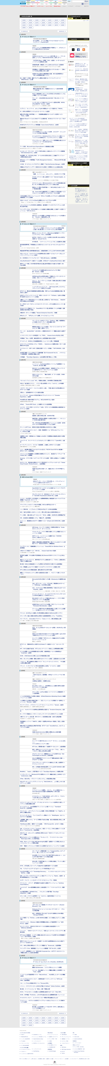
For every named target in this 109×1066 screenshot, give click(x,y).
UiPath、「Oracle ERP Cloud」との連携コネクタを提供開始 (36, 404)
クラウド (64, 6)
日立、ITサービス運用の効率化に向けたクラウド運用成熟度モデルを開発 (81, 136)
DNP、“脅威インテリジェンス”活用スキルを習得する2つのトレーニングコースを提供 (42, 846)
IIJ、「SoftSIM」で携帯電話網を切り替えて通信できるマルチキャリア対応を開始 (81, 131)
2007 (56, 25)
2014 (56, 22)
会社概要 (66, 1058)
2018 (30, 22)
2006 (62, 25)
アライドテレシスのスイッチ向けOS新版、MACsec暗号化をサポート (38, 504)
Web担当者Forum (24, 1036)
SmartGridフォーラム (37, 1034)
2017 (37, 22)
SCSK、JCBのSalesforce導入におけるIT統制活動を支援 (35, 655)
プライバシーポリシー (59, 1058)
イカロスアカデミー (65, 1043)
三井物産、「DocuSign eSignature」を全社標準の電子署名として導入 (38, 357)
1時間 (70, 18)
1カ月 (86, 18)
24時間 (75, 18)
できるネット (23, 1051)
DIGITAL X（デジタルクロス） (39, 1043)
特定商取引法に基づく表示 (84, 1058)
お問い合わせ (34, 1058)
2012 (24, 25)
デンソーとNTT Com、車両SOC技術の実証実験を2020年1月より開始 (38, 427)
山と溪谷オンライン (53, 1045)
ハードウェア (70, 6)
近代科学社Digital (52, 1051)
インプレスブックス (37, 1049)
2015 (49, 22)
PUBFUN (74, 1041)
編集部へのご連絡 (49, 1058)
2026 (24, 20)
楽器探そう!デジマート (53, 1036)
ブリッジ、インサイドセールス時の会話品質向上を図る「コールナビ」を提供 (40, 666)
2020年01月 (61, 31)
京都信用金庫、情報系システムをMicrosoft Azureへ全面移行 (48, 64)
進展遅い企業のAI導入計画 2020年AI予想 (43, 415)
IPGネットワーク (76, 1045)
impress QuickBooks (78, 1038)
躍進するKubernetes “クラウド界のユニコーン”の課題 (47, 967)
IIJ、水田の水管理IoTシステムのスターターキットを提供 (35, 111)
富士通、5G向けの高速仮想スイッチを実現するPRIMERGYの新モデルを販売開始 (41, 564)
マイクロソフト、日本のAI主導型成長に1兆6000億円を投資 (81, 70)
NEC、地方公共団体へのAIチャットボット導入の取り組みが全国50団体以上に (40, 512)
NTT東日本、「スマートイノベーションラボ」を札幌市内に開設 (49, 241)
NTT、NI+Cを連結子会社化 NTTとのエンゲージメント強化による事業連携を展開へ (42, 648)
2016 (43, 22)
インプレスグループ (74, 1058)
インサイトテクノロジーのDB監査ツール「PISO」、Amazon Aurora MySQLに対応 (42, 335)
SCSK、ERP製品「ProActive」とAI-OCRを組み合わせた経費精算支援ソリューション (42, 994)
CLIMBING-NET (52, 1047)
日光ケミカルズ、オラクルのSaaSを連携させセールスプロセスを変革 (38, 200)
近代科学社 (50, 1049)
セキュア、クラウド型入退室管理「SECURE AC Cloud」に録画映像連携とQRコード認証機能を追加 (78, 120)
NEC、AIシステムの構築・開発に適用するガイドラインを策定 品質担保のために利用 (42, 658)
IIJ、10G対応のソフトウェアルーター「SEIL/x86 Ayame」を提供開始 (38, 258)
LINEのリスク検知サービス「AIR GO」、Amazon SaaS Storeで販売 (38, 550)
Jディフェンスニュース (66, 1036)
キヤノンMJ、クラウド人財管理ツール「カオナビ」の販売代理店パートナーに (40, 896)
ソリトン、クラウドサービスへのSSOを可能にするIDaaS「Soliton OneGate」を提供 (42, 986)
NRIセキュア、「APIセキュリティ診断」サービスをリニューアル (37, 315)
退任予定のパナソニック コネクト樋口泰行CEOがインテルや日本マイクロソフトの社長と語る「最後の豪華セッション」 (81, 191)
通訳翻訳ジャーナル (65, 1038)
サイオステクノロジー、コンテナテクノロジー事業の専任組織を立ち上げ (39, 997)
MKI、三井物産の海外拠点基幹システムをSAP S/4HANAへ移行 (48, 766)
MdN (61, 1045)
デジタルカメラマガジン (26, 1049)
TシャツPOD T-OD (53, 1038)
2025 (30, 20)
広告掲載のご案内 (41, 1058)
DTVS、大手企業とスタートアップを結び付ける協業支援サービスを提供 (39, 865)
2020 (62, 20)
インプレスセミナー (37, 1041)
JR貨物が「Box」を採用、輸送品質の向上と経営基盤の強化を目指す (38, 338)
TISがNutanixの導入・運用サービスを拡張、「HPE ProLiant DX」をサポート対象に (42, 824)
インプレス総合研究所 (25, 1038)
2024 (37, 20)
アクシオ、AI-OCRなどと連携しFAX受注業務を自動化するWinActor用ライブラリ (41, 613)
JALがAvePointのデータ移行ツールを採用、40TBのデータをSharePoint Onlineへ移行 (42, 260)
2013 (62, 22)
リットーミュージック (53, 1034)
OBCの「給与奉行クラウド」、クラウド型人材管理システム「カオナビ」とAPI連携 (42, 383)
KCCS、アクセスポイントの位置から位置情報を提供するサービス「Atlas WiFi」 (41, 992)
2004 (30, 27)
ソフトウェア (77, 6)
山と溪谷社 (50, 1043)
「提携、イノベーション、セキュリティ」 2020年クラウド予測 (48, 174)
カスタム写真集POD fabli (79, 1049)
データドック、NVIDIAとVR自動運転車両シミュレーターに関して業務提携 (39, 341)
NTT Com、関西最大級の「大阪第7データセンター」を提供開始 (49, 746)
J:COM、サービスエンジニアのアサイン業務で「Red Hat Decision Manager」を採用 (42, 164)
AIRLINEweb (64, 1034)
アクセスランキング (75, 16)
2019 (24, 22)
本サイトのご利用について (25, 1058)
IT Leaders (23, 1041)
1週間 (81, 18)
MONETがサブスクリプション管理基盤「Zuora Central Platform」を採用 (39, 124)
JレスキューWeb (65, 1041)
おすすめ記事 (74, 185)
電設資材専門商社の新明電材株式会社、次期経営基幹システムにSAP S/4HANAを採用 (42, 250)
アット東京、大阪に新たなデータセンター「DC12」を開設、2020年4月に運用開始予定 (42, 515)
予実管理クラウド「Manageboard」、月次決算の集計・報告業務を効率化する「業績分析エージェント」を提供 (81, 90)
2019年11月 (25, 31)
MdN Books (64, 1047)
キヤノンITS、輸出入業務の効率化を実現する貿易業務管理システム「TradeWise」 (41, 616)
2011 (30, 25)
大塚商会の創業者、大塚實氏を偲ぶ (41, 681)
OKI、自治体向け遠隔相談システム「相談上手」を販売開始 (35, 518)
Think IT (22, 1034)
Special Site (74, 39)
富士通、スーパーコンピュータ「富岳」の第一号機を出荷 (35, 989)
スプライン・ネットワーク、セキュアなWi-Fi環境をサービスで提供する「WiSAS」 (41, 108)
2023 (43, 20)
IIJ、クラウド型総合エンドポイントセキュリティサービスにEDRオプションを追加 (41, 714)
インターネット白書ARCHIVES (27, 1053)
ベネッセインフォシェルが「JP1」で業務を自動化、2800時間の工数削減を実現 (40, 380)
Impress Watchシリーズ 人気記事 (79, 163)
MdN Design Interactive (66, 1049)
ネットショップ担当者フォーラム (39, 1036)
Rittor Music (50, 1032)
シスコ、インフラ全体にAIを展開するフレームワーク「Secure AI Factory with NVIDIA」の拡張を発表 (78, 125)
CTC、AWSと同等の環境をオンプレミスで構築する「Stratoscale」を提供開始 (40, 945)
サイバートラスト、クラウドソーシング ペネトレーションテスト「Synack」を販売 (41, 705)
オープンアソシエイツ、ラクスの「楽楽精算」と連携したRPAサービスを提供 (40, 444)
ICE (73, 1032)
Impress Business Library (38, 1038)
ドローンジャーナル (25, 1043)
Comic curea (76, 1036)
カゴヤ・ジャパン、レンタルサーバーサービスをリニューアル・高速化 (38, 880)
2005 (24, 27)
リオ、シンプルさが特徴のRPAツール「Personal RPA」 (34, 983)
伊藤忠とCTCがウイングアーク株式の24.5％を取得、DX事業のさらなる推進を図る (41, 167)
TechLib (63, 1053)
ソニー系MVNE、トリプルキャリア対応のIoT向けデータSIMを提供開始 (38, 509)
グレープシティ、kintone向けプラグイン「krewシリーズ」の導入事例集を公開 (40, 618)
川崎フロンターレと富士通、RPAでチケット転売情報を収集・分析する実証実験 (40, 716)
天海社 (75, 1034)
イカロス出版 (62, 1032)
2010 (37, 25)
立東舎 (50, 1041)
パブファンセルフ (77, 1042)
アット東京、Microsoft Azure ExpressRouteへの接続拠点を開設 (37, 146)
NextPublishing (36, 1051)
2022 (49, 20)
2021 (56, 20)
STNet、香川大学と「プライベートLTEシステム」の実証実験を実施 (37, 778)
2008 (49, 25)
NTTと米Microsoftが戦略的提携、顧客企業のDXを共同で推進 (36, 569)
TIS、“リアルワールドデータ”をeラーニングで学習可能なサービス (37, 868)
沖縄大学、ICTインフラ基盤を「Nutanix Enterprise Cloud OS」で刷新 (38, 312)
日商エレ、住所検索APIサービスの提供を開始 (32, 392)
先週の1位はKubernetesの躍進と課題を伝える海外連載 (46, 732)
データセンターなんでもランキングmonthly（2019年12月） (48, 961)
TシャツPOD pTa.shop (79, 1046)
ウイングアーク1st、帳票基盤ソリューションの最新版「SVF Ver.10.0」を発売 (40, 948)
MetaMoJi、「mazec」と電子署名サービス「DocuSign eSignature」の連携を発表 (41, 771)
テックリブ (62, 1051)
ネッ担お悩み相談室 (25, 1045)
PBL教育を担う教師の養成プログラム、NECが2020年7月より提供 (37, 399)
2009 (43, 25)
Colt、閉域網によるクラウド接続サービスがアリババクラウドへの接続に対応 (40, 567)
